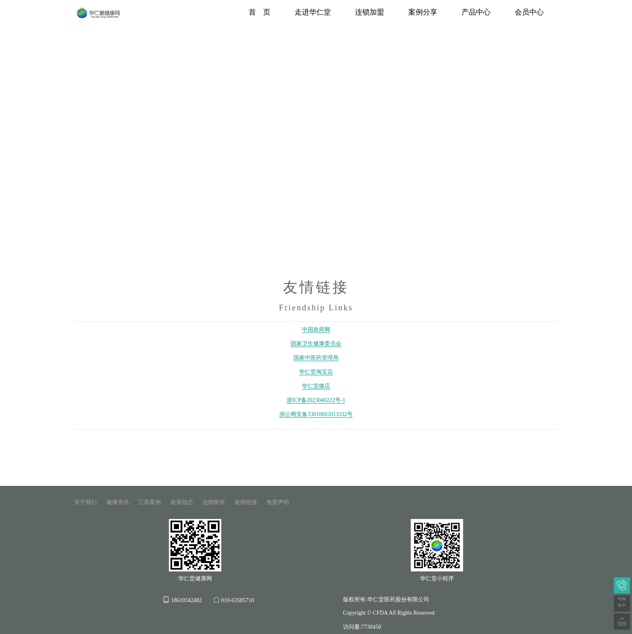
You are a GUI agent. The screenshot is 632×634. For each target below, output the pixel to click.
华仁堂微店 (316, 386)
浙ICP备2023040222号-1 (316, 400)
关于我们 (85, 502)
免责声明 (277, 502)
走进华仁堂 (313, 12)
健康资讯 (117, 502)
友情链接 (246, 502)
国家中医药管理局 (316, 358)
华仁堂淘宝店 (316, 372)
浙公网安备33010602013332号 (316, 414)
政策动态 (181, 502)
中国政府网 (316, 329)
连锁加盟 (369, 12)
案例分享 (422, 12)
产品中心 (476, 12)
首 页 (259, 12)
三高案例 (149, 502)
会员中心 (529, 12)
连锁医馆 (213, 502)
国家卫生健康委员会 (316, 344)
